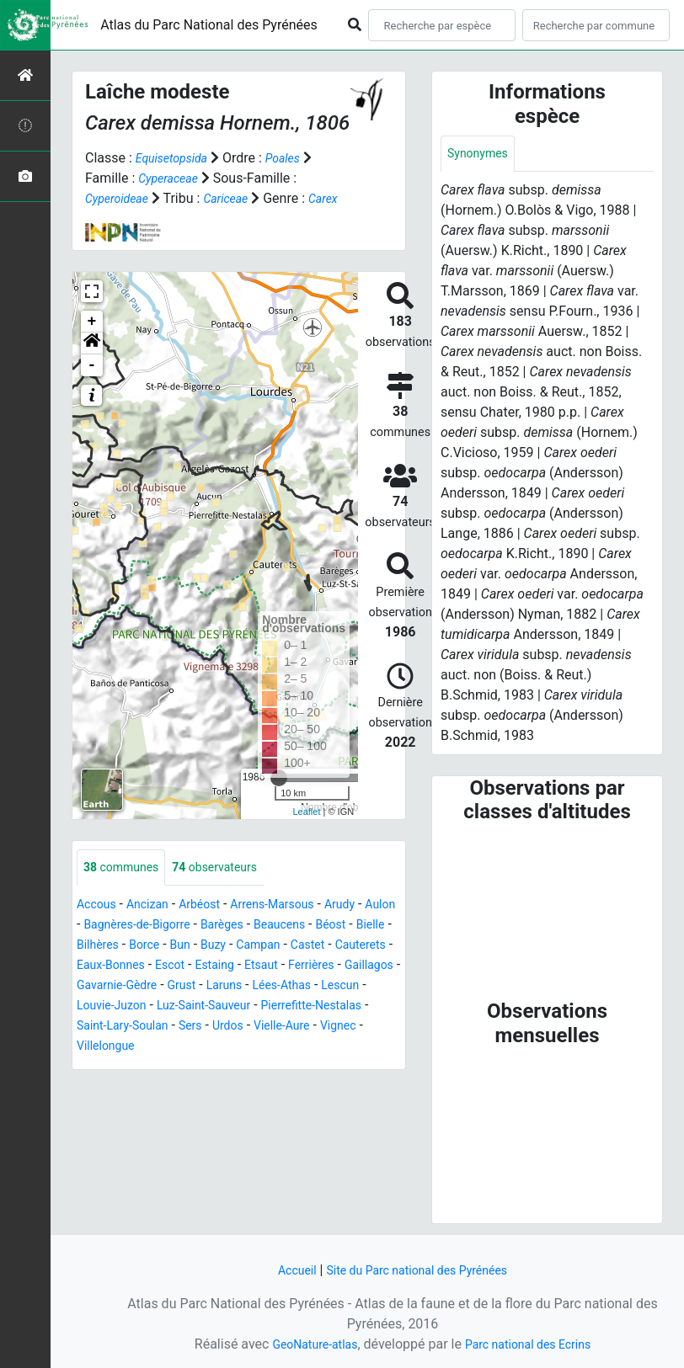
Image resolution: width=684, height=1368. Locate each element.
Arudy (371, 926)
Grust (373, 1007)
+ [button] (92, 342)
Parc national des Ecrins (534, 1344)
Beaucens (342, 947)
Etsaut (96, 1007)
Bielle (137, 967)
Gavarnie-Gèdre (300, 1007)
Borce (240, 967)
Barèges (278, 947)
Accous (99, 926)
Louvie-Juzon (299, 1027)
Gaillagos (215, 1007)
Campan (366, 967)
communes (126, 889)
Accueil (284, 1270)
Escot (300, 987)
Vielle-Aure (199, 1068)
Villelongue (326, 1068)
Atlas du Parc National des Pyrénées (209, 25)
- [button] (92, 385)
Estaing (349, 987)
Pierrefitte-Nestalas (227, 1048)
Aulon (94, 947)
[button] (92, 364)
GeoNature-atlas (306, 1344)
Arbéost (214, 926)
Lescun (227, 1027)
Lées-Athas (161, 1027)
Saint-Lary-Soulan (348, 1048)
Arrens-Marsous (296, 926)
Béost (94, 967)
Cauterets (155, 987)
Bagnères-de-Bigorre (182, 947)
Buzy (316, 967)
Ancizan (156, 926)
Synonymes (481, 154)
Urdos (138, 1068)
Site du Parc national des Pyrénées (419, 1270)
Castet (96, 987)
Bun (279, 967)
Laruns (97, 1027)
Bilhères (188, 967)
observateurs (231, 889)
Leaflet (306, 832)
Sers (96, 1068)
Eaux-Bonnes (233, 987)
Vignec (261, 1068)
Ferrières (152, 1007)
